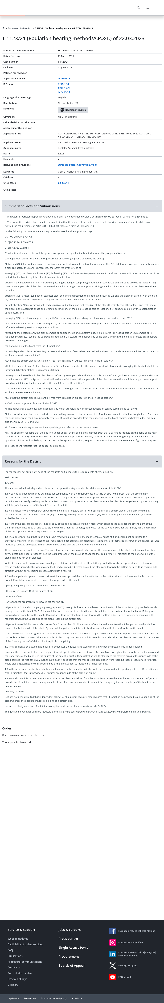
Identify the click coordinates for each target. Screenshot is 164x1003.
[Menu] (148, 8)
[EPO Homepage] (20, 7)
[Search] (138, 8)
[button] (82, 206)
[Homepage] (3, 28)
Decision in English (73, 110)
